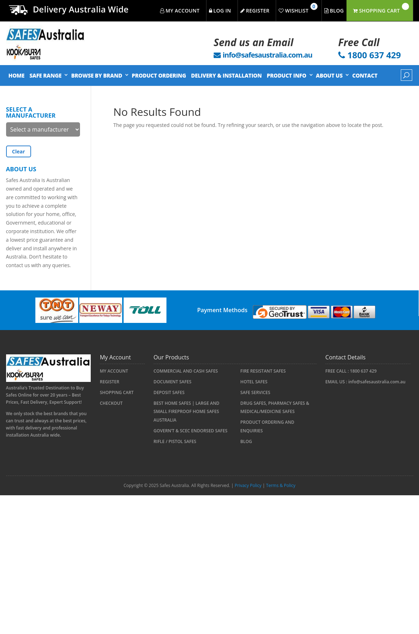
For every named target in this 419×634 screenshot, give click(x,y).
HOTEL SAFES (254, 382)
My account (114, 371)
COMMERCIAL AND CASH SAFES (186, 371)
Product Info (286, 75)
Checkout (111, 403)
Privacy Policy (248, 485)
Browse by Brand (96, 75)
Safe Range (45, 75)
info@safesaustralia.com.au (376, 382)
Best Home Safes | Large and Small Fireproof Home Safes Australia (186, 411)
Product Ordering (159, 75)
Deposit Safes (169, 392)
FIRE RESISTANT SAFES (263, 371)
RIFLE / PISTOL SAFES (175, 441)
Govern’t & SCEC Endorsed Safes (191, 431)
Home (17, 75)
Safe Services (255, 392)
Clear (18, 151)
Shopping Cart (117, 392)
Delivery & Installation (226, 75)
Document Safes (172, 382)
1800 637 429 (363, 371)
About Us (329, 75)
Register (109, 382)
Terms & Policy (280, 485)
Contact (364, 75)
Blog (246, 441)
